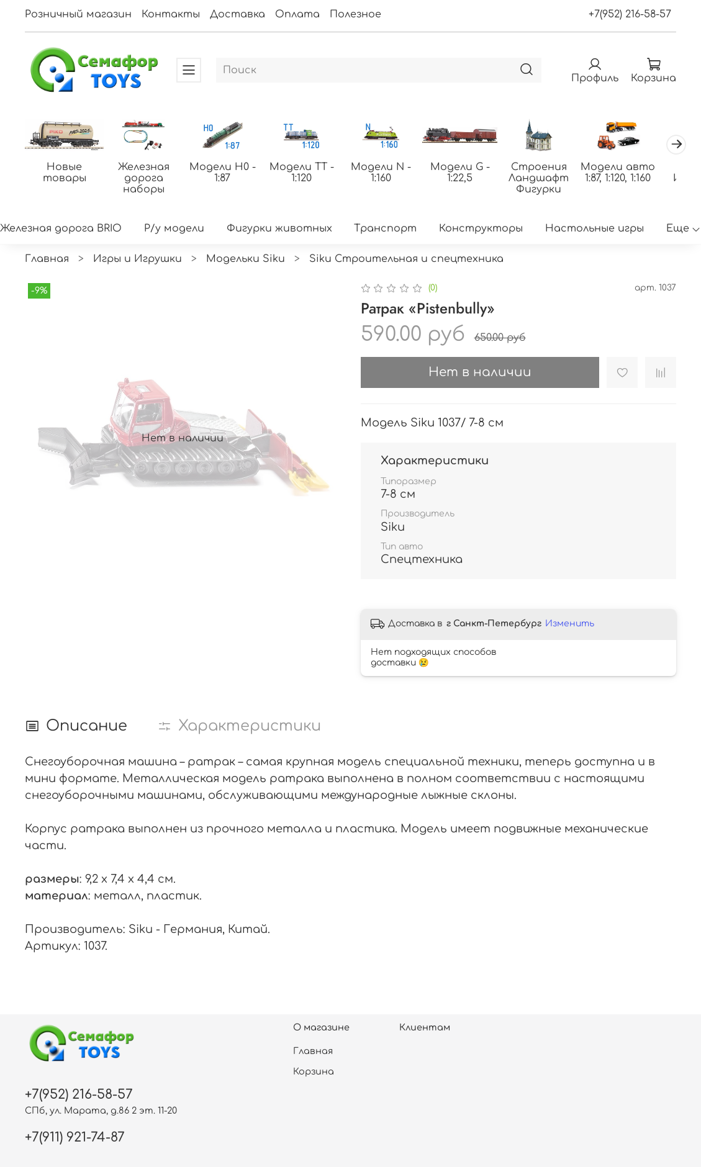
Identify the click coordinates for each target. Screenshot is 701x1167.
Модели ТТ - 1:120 (310, 174)
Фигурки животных (279, 229)
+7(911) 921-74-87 (75, 1137)
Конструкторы (481, 229)
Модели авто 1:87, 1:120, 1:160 (635, 174)
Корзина (313, 1071)
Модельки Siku (245, 259)
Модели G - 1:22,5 (472, 174)
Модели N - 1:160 (391, 174)
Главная (47, 259)
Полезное (355, 14)
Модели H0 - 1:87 (228, 174)
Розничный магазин (78, 14)
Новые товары (66, 174)
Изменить (569, 624)
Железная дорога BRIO (61, 229)
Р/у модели (174, 229)
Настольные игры (594, 229)
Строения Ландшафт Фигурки (554, 179)
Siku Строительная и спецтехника (406, 259)
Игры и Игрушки (137, 259)
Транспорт (385, 229)
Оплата (297, 14)
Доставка (237, 14)
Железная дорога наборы (147, 179)
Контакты (171, 14)
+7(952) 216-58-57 (630, 14)
